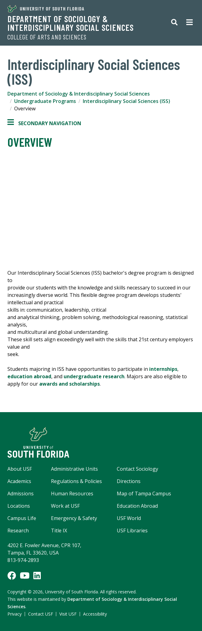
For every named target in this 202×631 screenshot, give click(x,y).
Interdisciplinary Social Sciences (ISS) (126, 101)
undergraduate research (94, 376)
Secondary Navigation (44, 123)
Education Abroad (137, 505)
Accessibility (95, 614)
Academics (19, 481)
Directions (129, 481)
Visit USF (68, 614)
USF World (129, 518)
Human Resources (72, 493)
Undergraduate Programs (45, 101)
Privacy (14, 614)
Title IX (59, 530)
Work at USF (65, 505)
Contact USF (40, 614)
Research (18, 530)
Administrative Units (74, 468)
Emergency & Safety (74, 518)
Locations (18, 505)
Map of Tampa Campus (144, 493)
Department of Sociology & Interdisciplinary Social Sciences (70, 23)
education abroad (29, 376)
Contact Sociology (137, 468)
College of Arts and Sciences (46, 37)
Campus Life (21, 518)
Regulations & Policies (76, 481)
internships (163, 369)
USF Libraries (132, 530)
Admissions (20, 493)
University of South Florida (45, 8)
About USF (19, 468)
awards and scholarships (69, 383)
